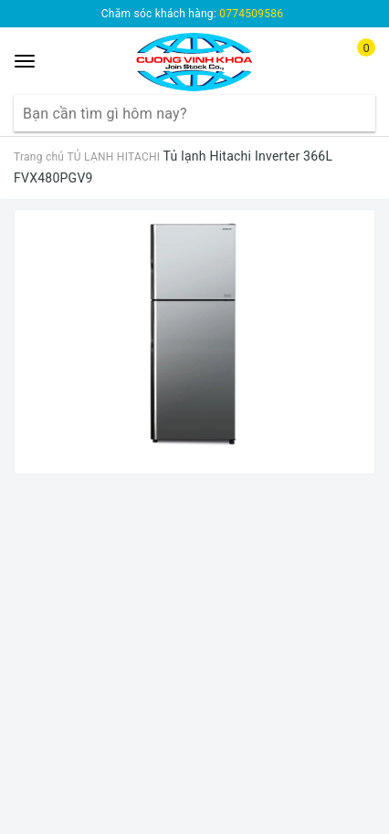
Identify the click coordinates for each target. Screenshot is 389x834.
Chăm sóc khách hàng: (192, 13)
